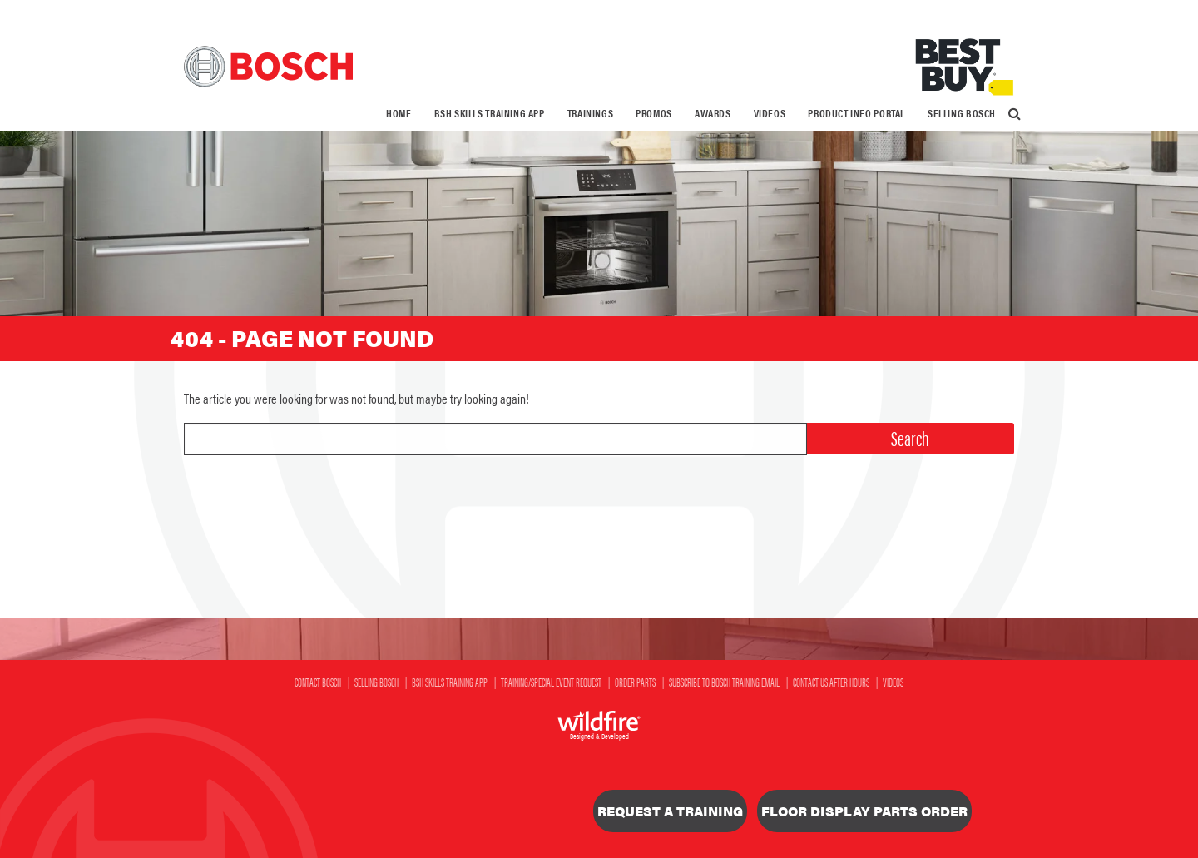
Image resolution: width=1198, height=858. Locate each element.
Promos (654, 113)
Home (398, 113)
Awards (713, 113)
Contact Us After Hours (831, 681)
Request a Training (670, 811)
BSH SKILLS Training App (489, 113)
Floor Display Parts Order (864, 811)
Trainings (590, 113)
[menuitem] (398, 113)
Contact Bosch (318, 681)
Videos (770, 113)
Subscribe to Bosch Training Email (724, 681)
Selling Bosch (962, 113)
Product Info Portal (856, 113)
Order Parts (635, 681)
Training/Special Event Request (551, 681)
